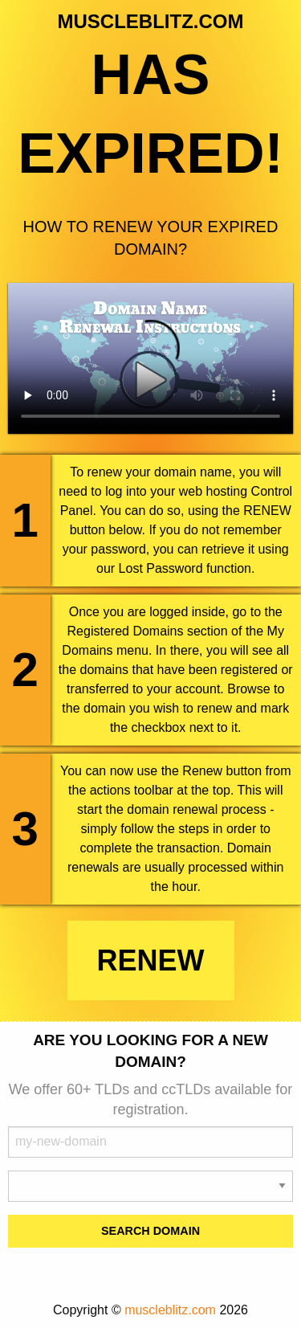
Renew (151, 960)
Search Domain (150, 1230)
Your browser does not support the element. (150, 358)
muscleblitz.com (170, 1310)
